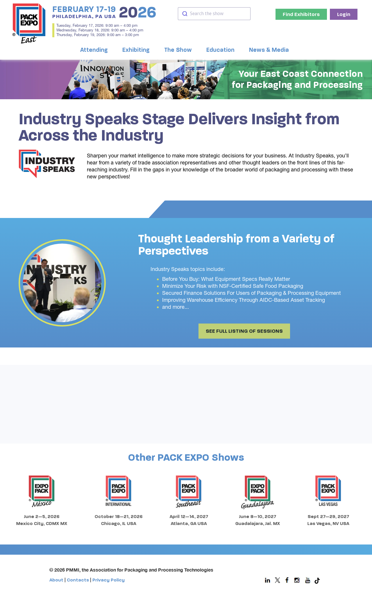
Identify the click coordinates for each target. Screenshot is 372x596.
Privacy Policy (108, 580)
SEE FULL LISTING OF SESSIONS (244, 337)
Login (343, 14)
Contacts (78, 580)
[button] (95, 50)
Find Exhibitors (301, 14)
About (56, 580)
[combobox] (214, 13)
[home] (29, 23)
